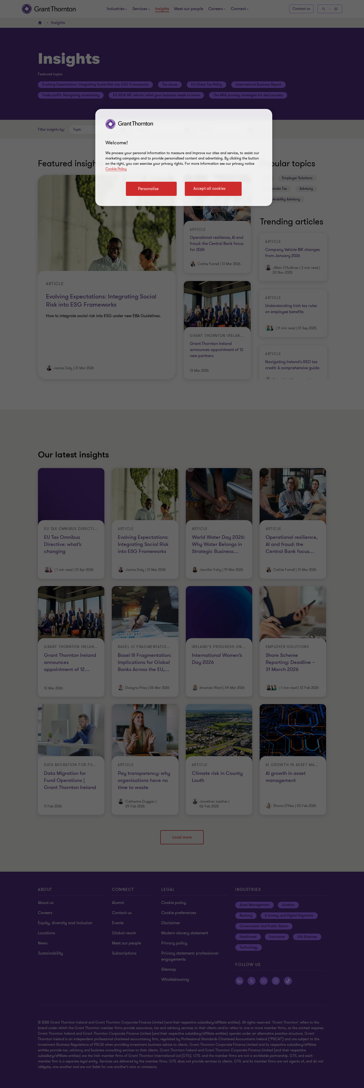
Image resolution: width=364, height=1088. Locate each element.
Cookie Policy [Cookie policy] (116, 169)
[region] (183, 157)
